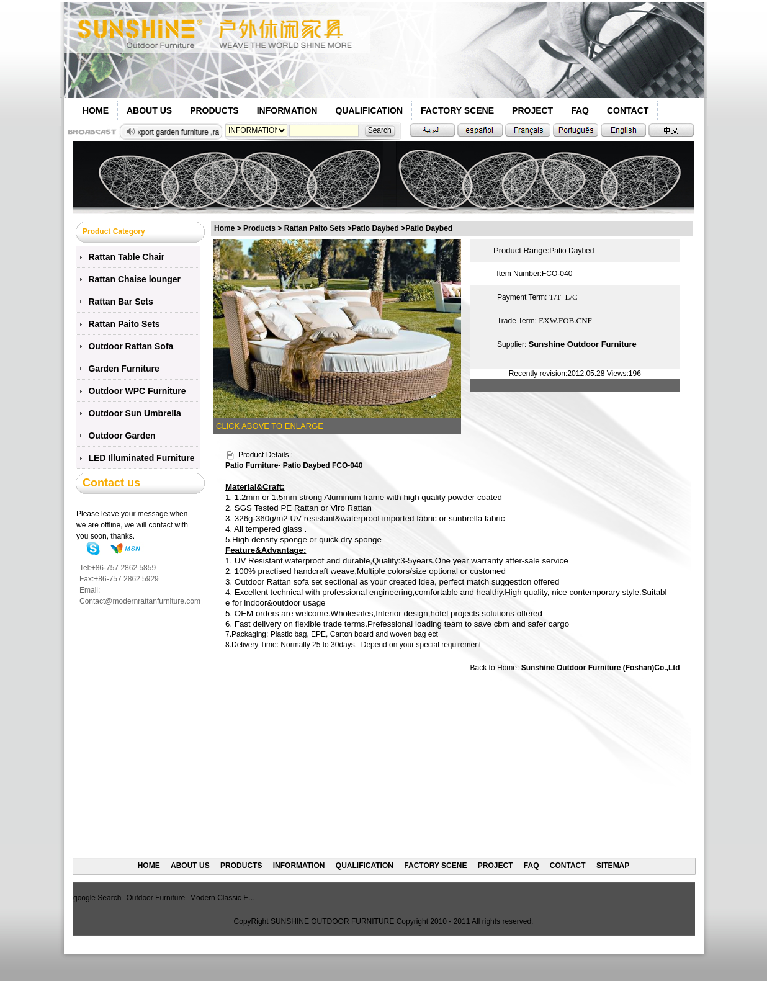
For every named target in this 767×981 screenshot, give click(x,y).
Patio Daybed (428, 228)
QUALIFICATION (369, 110)
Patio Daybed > (378, 228)
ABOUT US (149, 110)
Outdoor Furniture (155, 898)
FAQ (580, 110)
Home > (227, 228)
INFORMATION (287, 110)
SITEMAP (612, 865)
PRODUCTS (214, 110)
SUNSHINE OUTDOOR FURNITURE (332, 921)
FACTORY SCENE (457, 110)
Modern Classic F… (222, 898)
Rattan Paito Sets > (318, 228)
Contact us (111, 483)
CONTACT (627, 110)
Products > (263, 228)
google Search (97, 898)
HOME (96, 110)
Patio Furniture (251, 465)
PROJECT (532, 110)
